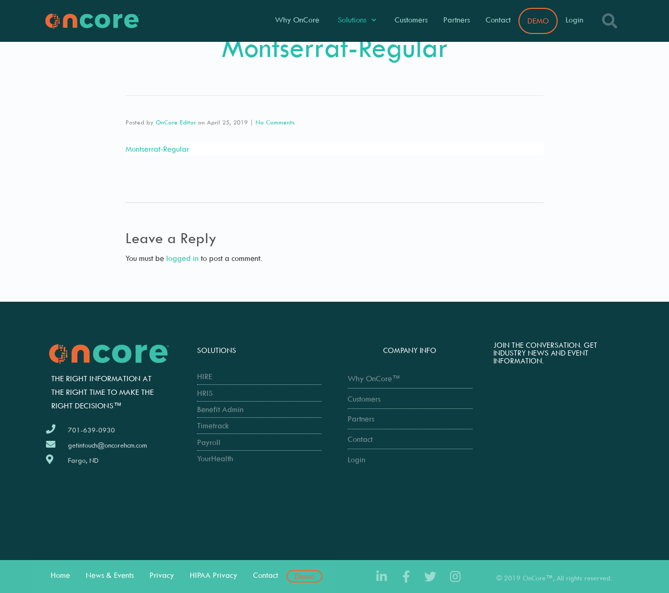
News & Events (110, 575)
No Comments (275, 122)
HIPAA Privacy (213, 575)
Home (60, 575)
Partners (456, 20)
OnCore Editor (176, 122)
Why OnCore (297, 20)
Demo (304, 576)
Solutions (357, 20)
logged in (182, 258)
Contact (498, 20)
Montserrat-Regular (157, 149)
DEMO (538, 21)
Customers (411, 20)
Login (574, 20)
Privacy (161, 575)
